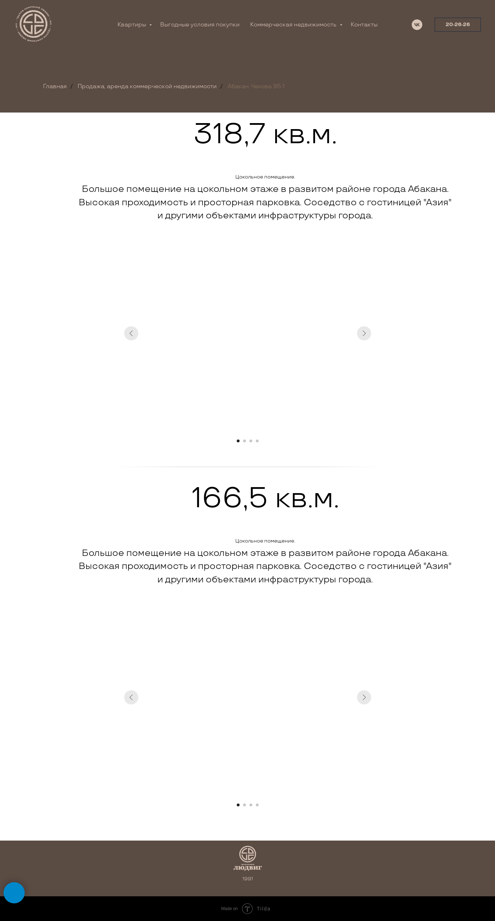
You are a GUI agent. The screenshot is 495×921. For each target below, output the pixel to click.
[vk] (417, 24)
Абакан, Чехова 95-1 (256, 86)
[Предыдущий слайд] (131, 333)
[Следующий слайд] (364, 333)
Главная (55, 86)
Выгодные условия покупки (200, 25)
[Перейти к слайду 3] (250, 441)
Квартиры (132, 25)
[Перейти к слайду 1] (238, 441)
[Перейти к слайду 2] (244, 441)
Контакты (364, 25)
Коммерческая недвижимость (294, 25)
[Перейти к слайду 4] (257, 441)
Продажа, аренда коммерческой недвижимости (147, 86)
